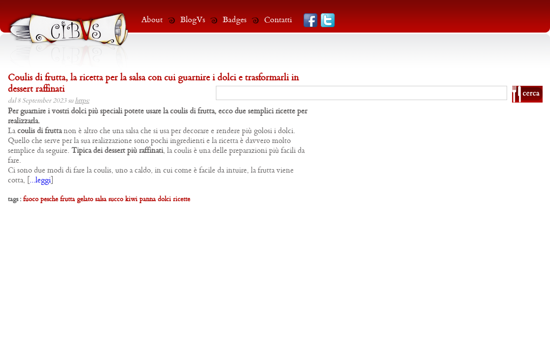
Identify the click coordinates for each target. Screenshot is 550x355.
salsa (100, 199)
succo (115, 199)
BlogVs (192, 20)
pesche (49, 199)
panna (147, 199)
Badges (234, 20)
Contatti (278, 20)
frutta (67, 199)
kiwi (131, 199)
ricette (181, 199)
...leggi (40, 180)
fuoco (30, 199)
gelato (85, 199)
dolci (164, 199)
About (152, 20)
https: (82, 101)
